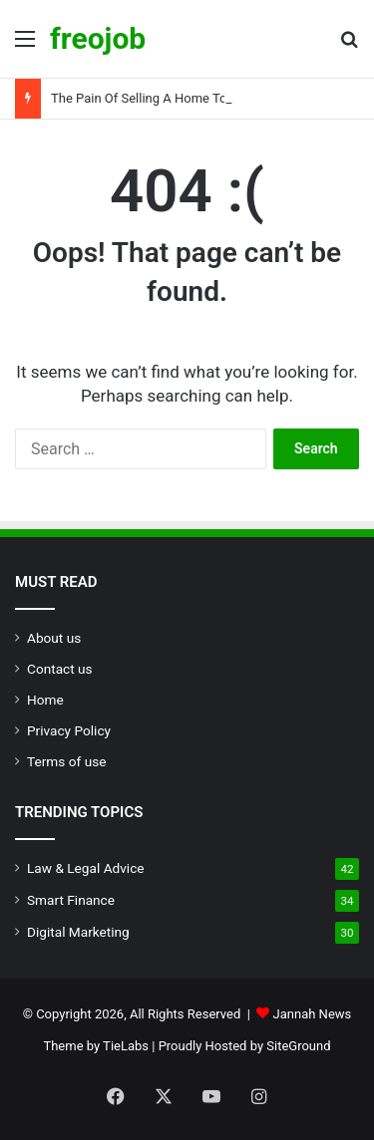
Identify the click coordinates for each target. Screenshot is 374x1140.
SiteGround (298, 1045)
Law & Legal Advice (86, 868)
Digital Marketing (78, 932)
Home (45, 700)
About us (54, 638)
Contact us (60, 669)
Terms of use (66, 761)
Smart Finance (71, 900)
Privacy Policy (69, 730)
